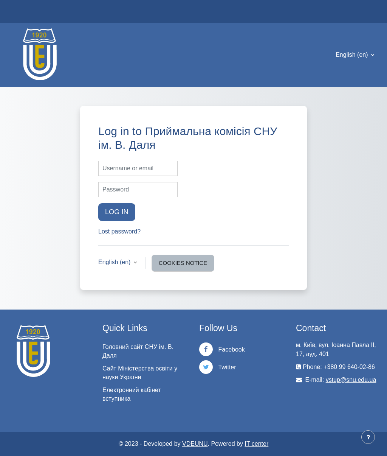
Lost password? (119, 231)
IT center (256, 443)
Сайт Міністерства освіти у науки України (139, 372)
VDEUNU (195, 443)
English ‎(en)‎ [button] (115, 262)
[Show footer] (368, 437)
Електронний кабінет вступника (131, 394)
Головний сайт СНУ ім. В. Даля (137, 351)
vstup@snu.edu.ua (351, 380)
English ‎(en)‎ (353, 54)
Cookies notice (183, 263)
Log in (116, 212)
